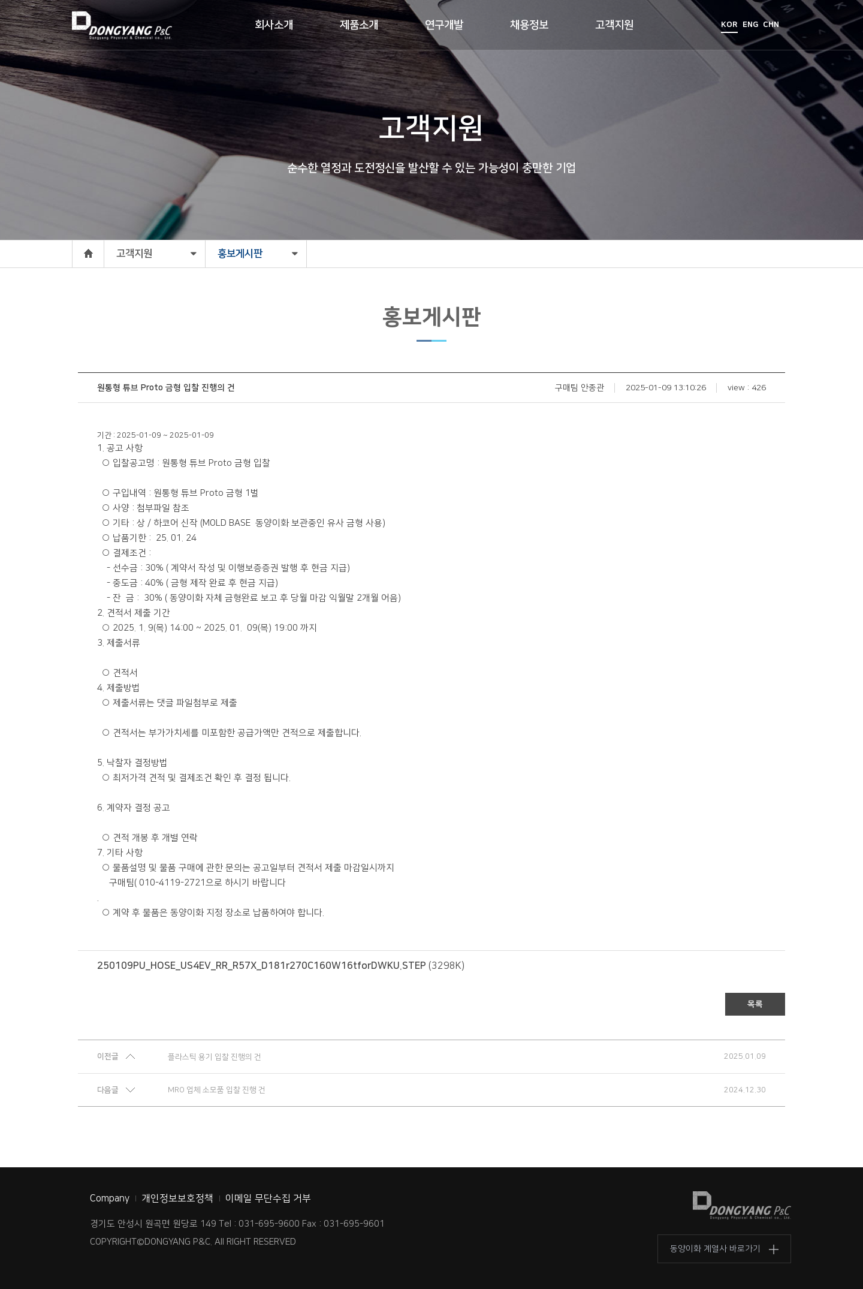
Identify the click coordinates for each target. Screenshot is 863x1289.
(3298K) (280, 965)
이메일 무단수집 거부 (268, 1198)
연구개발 (444, 25)
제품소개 (359, 25)
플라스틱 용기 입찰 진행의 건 (214, 1057)
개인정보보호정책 (177, 1198)
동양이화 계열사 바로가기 (715, 1249)
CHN (771, 24)
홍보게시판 (240, 253)
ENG (750, 24)
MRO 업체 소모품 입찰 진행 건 (216, 1090)
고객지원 (614, 25)
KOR (729, 24)
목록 (755, 1004)
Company (109, 1198)
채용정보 (529, 25)
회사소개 (274, 25)
